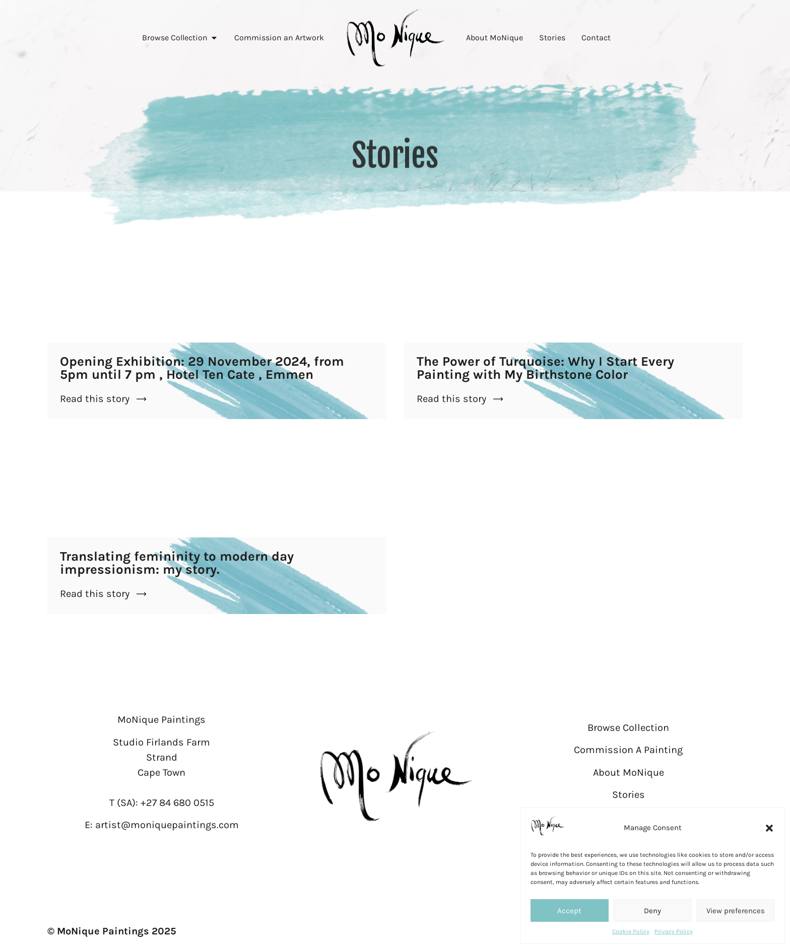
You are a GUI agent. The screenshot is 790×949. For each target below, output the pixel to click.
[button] (769, 828)
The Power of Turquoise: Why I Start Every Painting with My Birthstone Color (545, 368)
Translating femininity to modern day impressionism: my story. (177, 563)
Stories (628, 794)
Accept (569, 910)
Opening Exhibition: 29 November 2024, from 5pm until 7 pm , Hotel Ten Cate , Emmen (202, 368)
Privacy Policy (673, 931)
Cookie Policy (630, 931)
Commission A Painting (628, 750)
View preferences (735, 910)
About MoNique (628, 772)
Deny (652, 910)
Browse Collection (628, 727)
